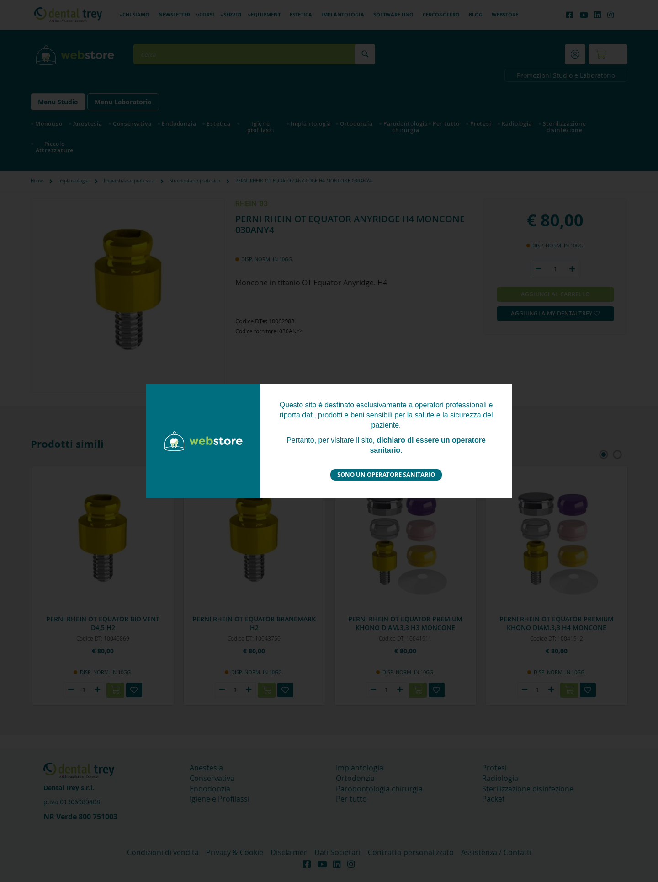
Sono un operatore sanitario (386, 474)
